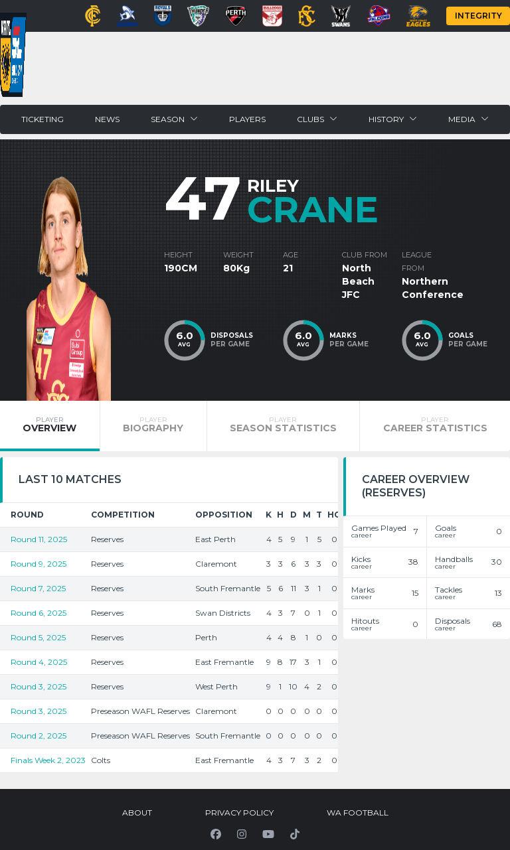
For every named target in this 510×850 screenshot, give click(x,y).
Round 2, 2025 (38, 736)
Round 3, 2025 (38, 686)
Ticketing (42, 119)
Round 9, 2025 (38, 564)
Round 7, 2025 (38, 588)
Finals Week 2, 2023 (48, 760)
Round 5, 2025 (38, 637)
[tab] (50, 426)
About (137, 812)
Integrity (478, 16)
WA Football (357, 812)
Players (247, 119)
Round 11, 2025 (39, 539)
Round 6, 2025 (38, 613)
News (107, 119)
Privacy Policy (239, 812)
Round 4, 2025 (39, 662)
